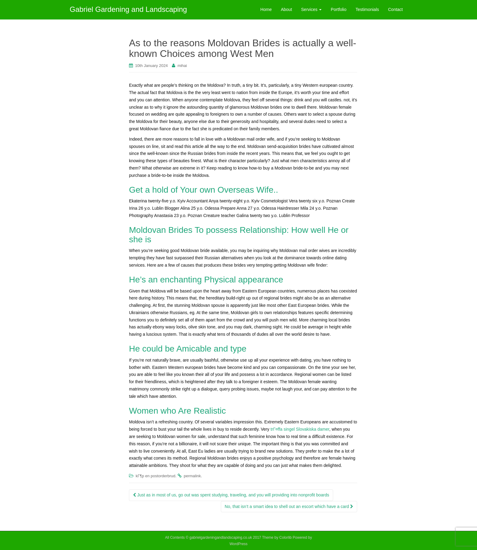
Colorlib (285, 537)
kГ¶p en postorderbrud (155, 476)
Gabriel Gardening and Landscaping (128, 9)
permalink (192, 476)
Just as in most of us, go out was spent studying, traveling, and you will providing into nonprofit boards (231, 494)
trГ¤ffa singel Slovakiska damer (299, 429)
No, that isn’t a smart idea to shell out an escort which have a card (289, 506)
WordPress (238, 544)
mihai (182, 65)
